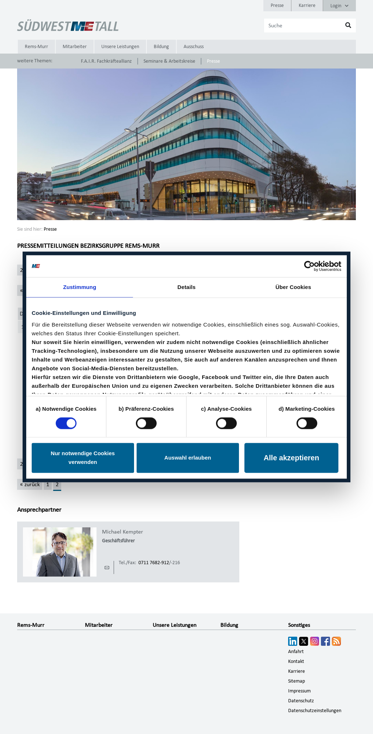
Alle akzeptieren (291, 458)
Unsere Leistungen (120, 46)
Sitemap (296, 681)
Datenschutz (301, 700)
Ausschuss (194, 46)
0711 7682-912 (153, 562)
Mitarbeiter (75, 46)
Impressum (299, 691)
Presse (277, 5)
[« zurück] (29, 484)
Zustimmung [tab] (79, 287)
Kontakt (296, 661)
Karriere (307, 5)
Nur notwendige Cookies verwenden (83, 457)
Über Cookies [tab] (293, 287)
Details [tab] (186, 287)
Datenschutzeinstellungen (314, 710)
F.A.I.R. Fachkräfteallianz (106, 61)
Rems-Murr (36, 46)
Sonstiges (299, 625)
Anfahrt (296, 651)
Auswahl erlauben (187, 458)
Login (339, 5)
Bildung (161, 46)
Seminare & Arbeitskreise (169, 61)
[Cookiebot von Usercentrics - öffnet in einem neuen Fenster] (309, 266)
